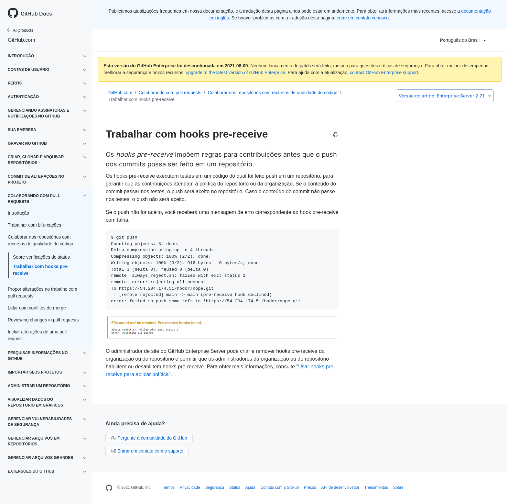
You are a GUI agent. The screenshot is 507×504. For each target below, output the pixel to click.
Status (234, 487)
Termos (168, 487)
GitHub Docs (36, 13)
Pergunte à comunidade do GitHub (149, 438)
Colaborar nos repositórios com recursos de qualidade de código (272, 92)
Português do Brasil (463, 40)
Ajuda (250, 487)
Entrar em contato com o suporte (147, 451)
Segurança (214, 487)
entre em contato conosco (363, 17)
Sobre (398, 487)
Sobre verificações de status (41, 257)
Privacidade (190, 487)
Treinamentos (376, 487)
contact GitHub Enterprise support (384, 72)
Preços (310, 487)
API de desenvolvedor (340, 487)
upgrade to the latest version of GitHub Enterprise (235, 72)
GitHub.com (21, 40)
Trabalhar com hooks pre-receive (40, 270)
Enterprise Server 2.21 (445, 95)
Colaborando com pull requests (170, 92)
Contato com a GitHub (279, 487)
